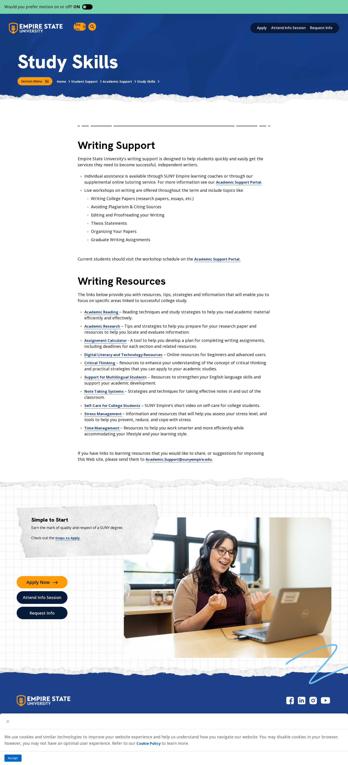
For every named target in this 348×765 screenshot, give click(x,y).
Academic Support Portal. (219, 259)
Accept (13, 758)
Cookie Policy (149, 743)
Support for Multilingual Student (117, 383)
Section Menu (35, 81)
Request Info (321, 27)
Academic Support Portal (241, 182)
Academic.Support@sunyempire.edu (181, 465)
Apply (262, 27)
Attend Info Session (288, 27)
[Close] (7, 721)
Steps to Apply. (68, 543)
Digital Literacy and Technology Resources (127, 354)
